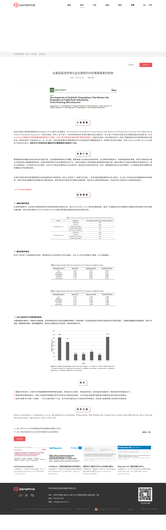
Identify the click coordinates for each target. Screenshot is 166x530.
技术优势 (42, 54)
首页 (22, 54)
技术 (82, 5)
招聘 (132, 5)
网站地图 (130, 509)
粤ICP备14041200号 (82, 509)
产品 (94, 5)
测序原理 (131, 65)
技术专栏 (34, 54)
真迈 (69, 5)
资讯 (120, 5)
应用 (107, 5)
